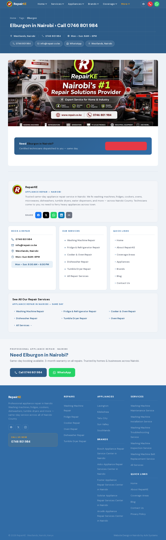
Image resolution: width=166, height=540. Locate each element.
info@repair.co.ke (48, 43)
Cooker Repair (72, 422)
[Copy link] (69, 215)
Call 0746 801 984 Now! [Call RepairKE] (126, 146)
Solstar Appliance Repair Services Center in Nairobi (110, 500)
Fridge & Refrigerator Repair (82, 247)
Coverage (110, 3)
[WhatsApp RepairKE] (156, 4)
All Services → (24, 325)
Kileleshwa (103, 411)
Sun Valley (103, 424)
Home (42, 3)
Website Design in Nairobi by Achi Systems (136, 535)
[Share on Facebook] (38, 215)
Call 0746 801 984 (28, 372)
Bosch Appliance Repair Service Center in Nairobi (110, 453)
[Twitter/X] (18, 427)
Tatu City (102, 418)
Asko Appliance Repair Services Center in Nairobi (110, 469)
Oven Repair (118, 318)
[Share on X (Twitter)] (46, 215)
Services (57, 3)
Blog (119, 276)
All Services (137, 465)
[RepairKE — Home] (17, 4)
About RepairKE (126, 247)
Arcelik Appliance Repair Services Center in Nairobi (110, 516)
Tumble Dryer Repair (77, 268)
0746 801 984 (53, 36)
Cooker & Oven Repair (78, 254)
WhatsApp (74, 43)
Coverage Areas (126, 254)
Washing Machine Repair (79, 240)
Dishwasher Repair (76, 261)
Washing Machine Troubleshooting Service (140, 432)
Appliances (76, 3)
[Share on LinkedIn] (61, 215)
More (125, 3)
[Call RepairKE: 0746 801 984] (150, 4)
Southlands (103, 430)
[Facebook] (143, 4)
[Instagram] (25, 427)
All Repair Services (76, 276)
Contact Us (123, 283)
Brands (93, 3)
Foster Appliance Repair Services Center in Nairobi (110, 485)
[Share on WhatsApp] (54, 215)
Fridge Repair (71, 416)
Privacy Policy (138, 514)
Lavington (102, 405)
